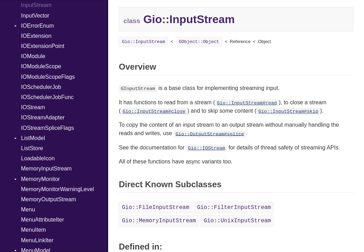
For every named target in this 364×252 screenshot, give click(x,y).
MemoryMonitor (40, 179)
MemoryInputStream (46, 169)
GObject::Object (199, 41)
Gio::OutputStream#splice (209, 133)
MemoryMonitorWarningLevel (57, 189)
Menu (28, 209)
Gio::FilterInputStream (234, 207)
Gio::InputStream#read (247, 103)
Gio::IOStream (206, 148)
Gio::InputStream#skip (288, 111)
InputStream (36, 5)
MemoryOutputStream (48, 199)
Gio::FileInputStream (155, 207)
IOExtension (36, 36)
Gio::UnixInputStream (237, 221)
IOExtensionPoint (42, 46)
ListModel (33, 138)
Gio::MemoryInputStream (159, 221)
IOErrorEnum (37, 26)
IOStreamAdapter (43, 117)
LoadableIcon (38, 158)
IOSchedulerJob (41, 87)
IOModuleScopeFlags (48, 77)
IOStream (33, 107)
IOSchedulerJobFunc (47, 97)
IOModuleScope (41, 66)
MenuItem (33, 230)
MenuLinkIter (37, 240)
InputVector (35, 16)
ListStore (32, 148)
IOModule (33, 56)
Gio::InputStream (143, 41)
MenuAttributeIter (42, 220)
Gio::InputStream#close (153, 111)
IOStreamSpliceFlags (47, 128)
